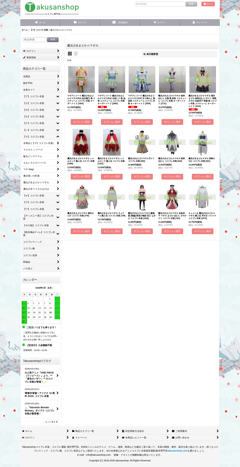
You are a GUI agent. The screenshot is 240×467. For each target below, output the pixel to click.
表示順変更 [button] (151, 54)
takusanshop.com (177, 450)
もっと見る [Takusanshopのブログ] (51, 422)
